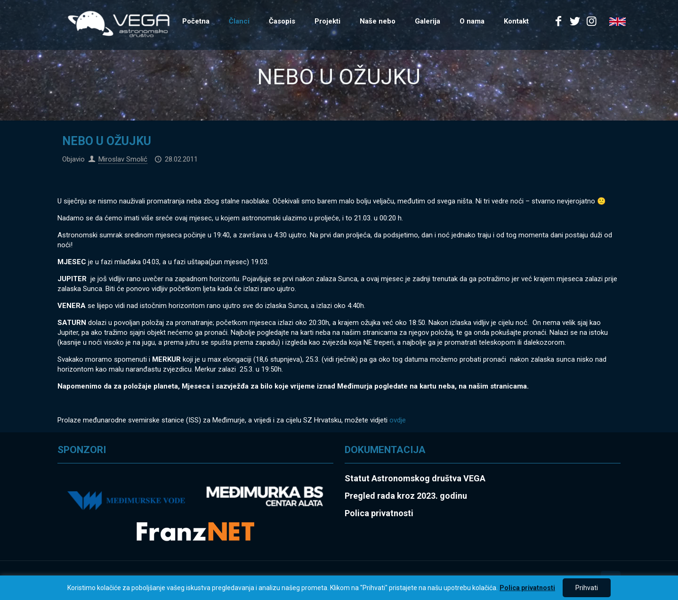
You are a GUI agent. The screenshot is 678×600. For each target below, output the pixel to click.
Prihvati (586, 588)
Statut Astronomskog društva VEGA (415, 478)
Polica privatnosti (527, 588)
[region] (339, 588)
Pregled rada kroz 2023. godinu (406, 496)
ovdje (397, 420)
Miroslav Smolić (122, 159)
